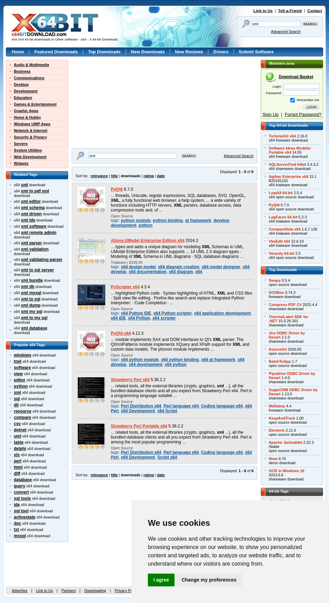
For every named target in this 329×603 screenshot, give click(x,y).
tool (17, 361)
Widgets (21, 163)
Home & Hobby (27, 117)
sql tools (22, 498)
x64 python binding (180, 359)
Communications (29, 78)
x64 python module (140, 359)
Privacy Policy (126, 590)
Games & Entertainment (35, 104)
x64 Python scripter (172, 313)
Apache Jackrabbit (285, 442)
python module (136, 220)
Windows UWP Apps (32, 124)
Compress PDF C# (285, 305)
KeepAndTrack (282, 418)
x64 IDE (118, 318)
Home (18, 51)
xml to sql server (37, 270)
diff (17, 473)
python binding (168, 220)
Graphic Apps (26, 111)
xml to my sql (34, 317)
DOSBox (276, 292)
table (19, 442)
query (19, 486)
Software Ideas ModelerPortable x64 (290, 150)
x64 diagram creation (178, 266)
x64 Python (139, 318)
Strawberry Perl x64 (130, 379)
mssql (20, 535)
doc (17, 523)
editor (19, 380)
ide (17, 504)
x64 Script (167, 410)
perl (17, 461)
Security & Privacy (30, 137)
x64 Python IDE (136, 313)
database (23, 479)
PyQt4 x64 (121, 333)
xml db (28, 286)
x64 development (145, 364)
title (114, 176)
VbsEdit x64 (279, 241)
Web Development (30, 157)
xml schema (33, 207)
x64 (198, 271)
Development (25, 91)
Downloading (95, 590)
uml (17, 436)
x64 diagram (181, 271)
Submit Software (256, 51)
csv (17, 423)
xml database (34, 328)
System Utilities (28, 150)
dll (16, 405)
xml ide (28, 220)
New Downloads (148, 51)
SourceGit (278, 349)
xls (17, 454)
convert (21, 492)
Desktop (21, 84)
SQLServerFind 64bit (287, 164)
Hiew (273, 459)
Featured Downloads (56, 51)
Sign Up (270, 114)
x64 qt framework (218, 359)
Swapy (275, 280)
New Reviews (189, 51)
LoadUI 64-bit (281, 193)
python (21, 386)
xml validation (35, 249)
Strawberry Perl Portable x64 (139, 426)
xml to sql (31, 299)
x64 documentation (148, 271)
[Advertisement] (115, 103)
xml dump (31, 305)
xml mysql (31, 292)
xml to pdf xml (35, 191)
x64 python (175, 364)
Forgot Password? (303, 114)
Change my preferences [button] (209, 580)
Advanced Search (286, 31)
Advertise (19, 590)
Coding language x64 (221, 406)
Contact (314, 11)
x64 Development (138, 410)
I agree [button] (161, 580)
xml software (33, 226)
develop (221, 220)
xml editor (31, 201)
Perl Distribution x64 (141, 406)
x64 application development (222, 313)
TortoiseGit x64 (282, 136)
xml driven (31, 214)
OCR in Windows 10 (286, 471)
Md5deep (277, 406)
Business (22, 71)
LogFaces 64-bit (283, 217)
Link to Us (263, 11)
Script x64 (167, 457)
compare (22, 417)
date (161, 176)
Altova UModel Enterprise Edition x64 (148, 240)
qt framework (198, 220)
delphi (20, 448)
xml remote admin (38, 232)
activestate (24, 517)
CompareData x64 (285, 229)
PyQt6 (117, 189)
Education (23, 98)
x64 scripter (164, 318)
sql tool (21, 510)
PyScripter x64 (125, 287)
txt (16, 529)
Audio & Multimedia (31, 65)
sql (17, 398)
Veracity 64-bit (281, 253)
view (18, 373)
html (18, 467)
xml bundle (32, 280)
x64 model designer (221, 266)
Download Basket (296, 76)
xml (24, 184)
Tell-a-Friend (290, 11)
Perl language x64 (181, 406)
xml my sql (32, 311)
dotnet (20, 430)
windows (22, 355)
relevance (99, 176)
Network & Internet (30, 130)
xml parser (31, 243)
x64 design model (138, 266)
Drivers (221, 51)
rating (148, 176)
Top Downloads (104, 51)
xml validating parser (42, 259)
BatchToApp (280, 361)
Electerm (277, 430)
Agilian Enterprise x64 (288, 176)
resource (23, 411)
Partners (68, 590)
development (123, 225)
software (22, 367)
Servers (21, 144)
